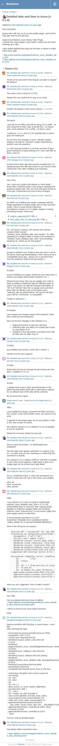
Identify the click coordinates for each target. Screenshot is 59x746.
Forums (5, 12)
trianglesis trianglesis (15, 620)
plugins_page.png (18, 216)
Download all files (55, 216)
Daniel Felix (11, 89)
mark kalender (17, 25)
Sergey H (10, 266)
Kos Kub (10, 198)
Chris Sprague (13, 160)
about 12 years (25, 440)
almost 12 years (30, 620)
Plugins (13, 12)
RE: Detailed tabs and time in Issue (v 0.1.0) (25, 303)
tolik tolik (10, 494)
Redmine (21, 744)
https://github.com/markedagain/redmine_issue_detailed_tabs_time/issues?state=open (31, 603)
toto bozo (10, 361)
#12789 (34, 93)
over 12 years (24, 160)
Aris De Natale (38, 400)
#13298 (48, 109)
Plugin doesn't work (15, 400)
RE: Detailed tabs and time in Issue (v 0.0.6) (25, 73)
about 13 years (30, 25)
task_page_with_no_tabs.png (23, 219)
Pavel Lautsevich (14, 75)
